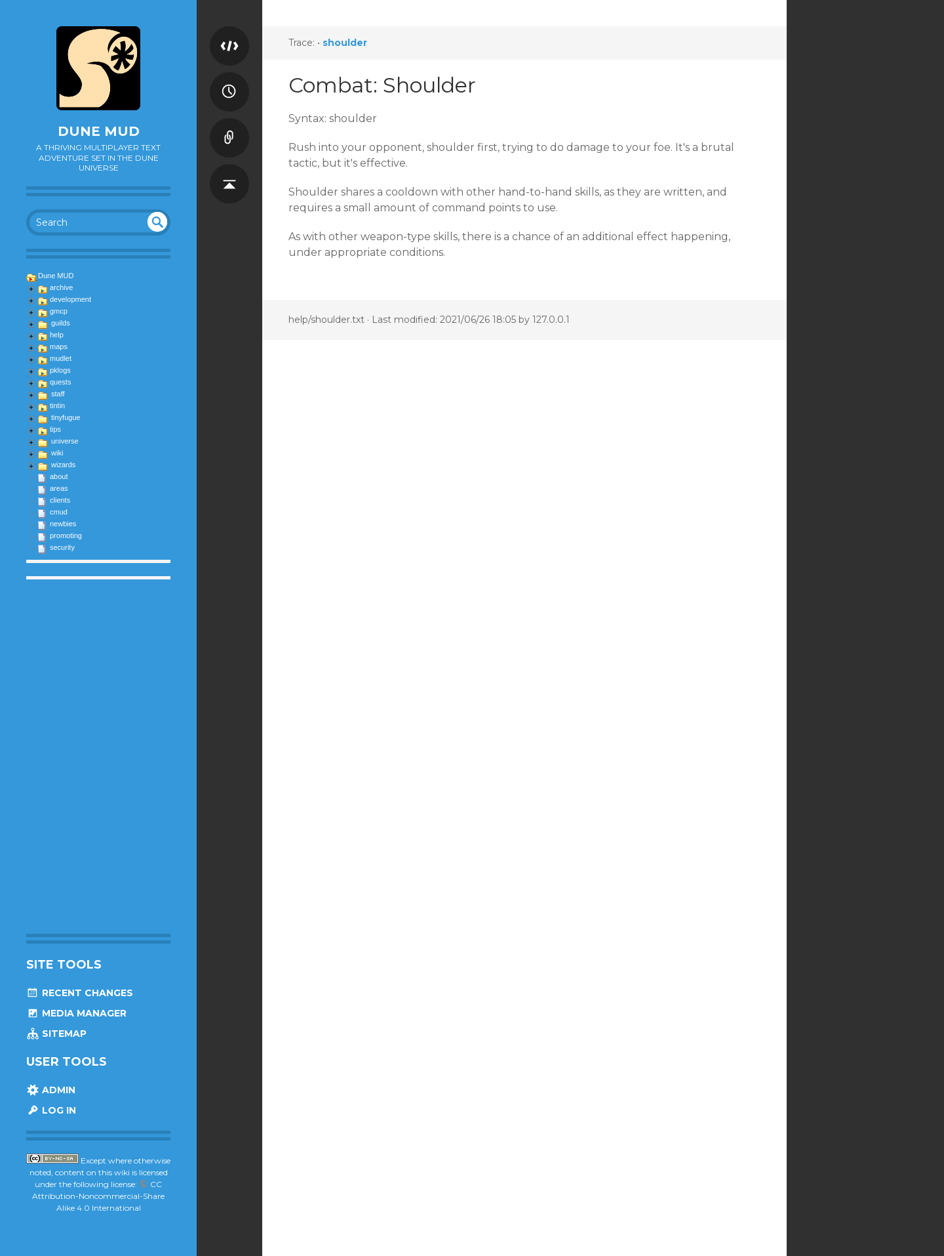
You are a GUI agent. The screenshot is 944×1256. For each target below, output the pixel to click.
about (59, 476)
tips (55, 429)
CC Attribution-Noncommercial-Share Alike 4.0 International (98, 1196)
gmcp (59, 311)
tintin (57, 405)
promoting (66, 535)
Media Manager (76, 1013)
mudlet (60, 358)
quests (60, 382)
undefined (157, 222)
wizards (63, 465)
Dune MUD (99, 131)
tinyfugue (66, 417)
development (70, 299)
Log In (51, 1110)
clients (60, 500)
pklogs (60, 370)
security (62, 547)
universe (65, 441)
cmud (59, 512)
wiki (57, 453)
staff (58, 394)
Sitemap (56, 1033)
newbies (63, 524)
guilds (60, 323)
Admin (50, 1090)
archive (61, 287)
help (57, 335)
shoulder (345, 43)
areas (59, 488)
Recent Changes (79, 993)
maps (59, 346)
